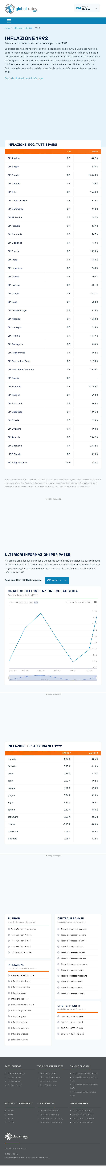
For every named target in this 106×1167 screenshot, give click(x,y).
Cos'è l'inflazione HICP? (81, 1114)
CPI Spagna (14, 395)
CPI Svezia (13, 420)
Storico (29, 28)
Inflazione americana (19, 981)
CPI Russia (13, 378)
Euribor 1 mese (13, 1077)
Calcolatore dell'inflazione (21, 975)
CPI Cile (12, 192)
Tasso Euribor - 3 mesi (19, 941)
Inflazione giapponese (19, 1010)
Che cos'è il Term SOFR (48, 1077)
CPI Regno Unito (16, 352)
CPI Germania (15, 234)
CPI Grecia (13, 251)
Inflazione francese (18, 999)
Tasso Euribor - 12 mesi (20, 952)
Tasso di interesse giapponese (72, 964)
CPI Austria (14, 158)
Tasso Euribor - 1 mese (19, 935)
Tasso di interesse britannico (72, 941)
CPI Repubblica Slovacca (21, 369)
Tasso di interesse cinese (70, 946)
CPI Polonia (14, 335)
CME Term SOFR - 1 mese (70, 1016)
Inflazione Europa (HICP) (82, 1118)
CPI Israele (13, 293)
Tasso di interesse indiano (70, 970)
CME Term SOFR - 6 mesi (70, 1028)
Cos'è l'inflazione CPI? (48, 1110)
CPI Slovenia (14, 386)
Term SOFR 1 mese (47, 1081)
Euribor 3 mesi (12, 1081)
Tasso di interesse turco (69, 988)
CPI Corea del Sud (17, 200)
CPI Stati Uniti (15, 403)
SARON (9, 1110)
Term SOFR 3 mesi (46, 1085)
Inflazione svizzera (18, 1034)
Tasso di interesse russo (70, 982)
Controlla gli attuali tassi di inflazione (24, 78)
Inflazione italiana (17, 1022)
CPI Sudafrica (15, 412)
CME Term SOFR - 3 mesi (70, 1022)
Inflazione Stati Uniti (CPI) (50, 1118)
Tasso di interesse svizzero (71, 993)
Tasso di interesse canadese (71, 958)
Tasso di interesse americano (72, 929)
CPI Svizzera (14, 428)
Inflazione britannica (19, 987)
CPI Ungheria (15, 445)
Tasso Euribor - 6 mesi (19, 946)
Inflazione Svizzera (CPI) (49, 1122)
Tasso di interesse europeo (71, 952)
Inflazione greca (17, 1016)
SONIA (9, 1118)
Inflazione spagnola (18, 1028)
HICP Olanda (14, 454)
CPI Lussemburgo (17, 310)
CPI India (12, 259)
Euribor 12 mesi (13, 1085)
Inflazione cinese (17, 993)
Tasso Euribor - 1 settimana (22, 929)
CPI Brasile (13, 175)
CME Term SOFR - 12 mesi (70, 1034)
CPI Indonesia (15, 268)
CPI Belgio (13, 166)
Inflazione (18, 28)
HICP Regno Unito (17, 462)
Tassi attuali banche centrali (84, 1073)
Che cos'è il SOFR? (46, 1073)
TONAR (9, 1122)
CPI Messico (14, 319)
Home (7, 28)
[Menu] (9, 20)
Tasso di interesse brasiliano (71, 935)
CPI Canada (14, 183)
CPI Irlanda (13, 276)
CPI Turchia (14, 437)
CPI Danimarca (15, 209)
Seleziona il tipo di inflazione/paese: (23, 580)
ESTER (9, 1114)
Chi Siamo (21, 1148)
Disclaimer (9, 1148)
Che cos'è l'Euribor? (15, 1073)
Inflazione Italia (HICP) (81, 1122)
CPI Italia (12, 302)
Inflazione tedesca (18, 1040)
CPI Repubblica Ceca (19, 361)
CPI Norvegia (15, 327)
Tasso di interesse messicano (72, 976)
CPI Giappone (15, 242)
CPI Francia (14, 226)
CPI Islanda (14, 285)
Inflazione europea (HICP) (21, 1005)
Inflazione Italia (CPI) (48, 1114)
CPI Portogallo (15, 344)
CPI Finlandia (15, 217)
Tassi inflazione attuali (81, 1110)
